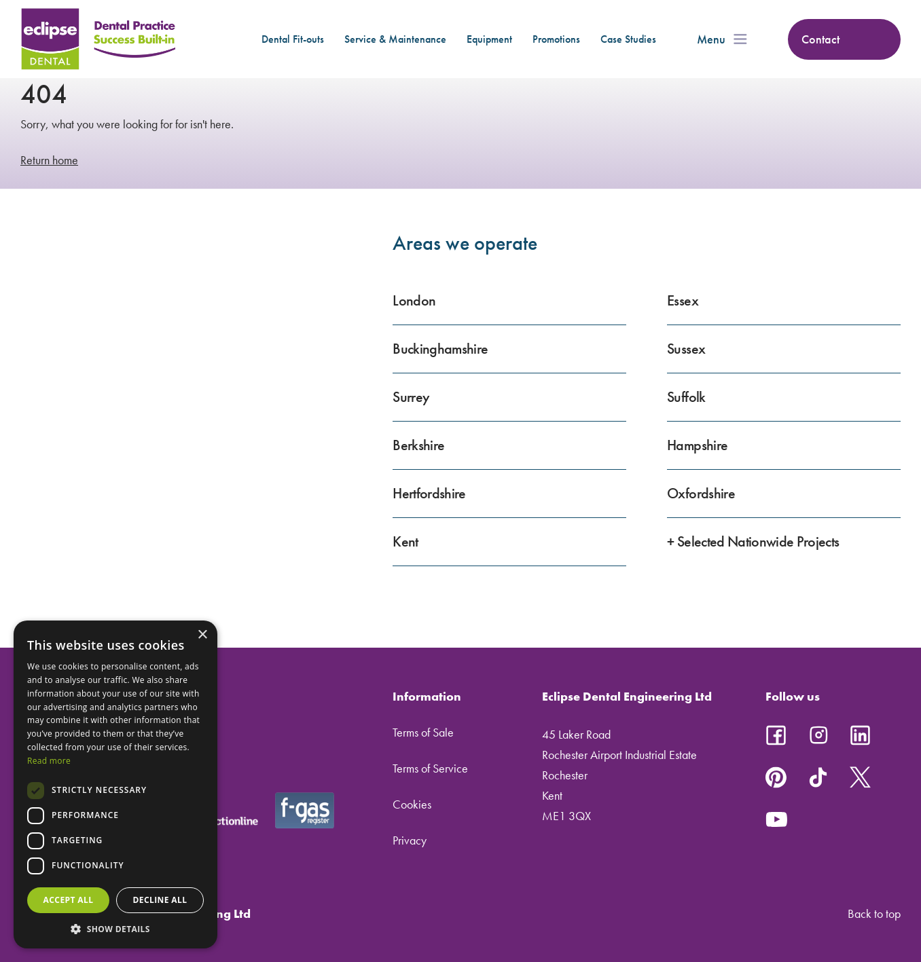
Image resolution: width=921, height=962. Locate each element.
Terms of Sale (423, 732)
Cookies (412, 804)
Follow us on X (860, 777)
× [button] (202, 635)
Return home (49, 160)
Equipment (489, 39)
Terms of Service (430, 768)
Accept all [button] (68, 900)
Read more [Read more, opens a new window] (49, 760)
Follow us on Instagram (818, 735)
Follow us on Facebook (776, 735)
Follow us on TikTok (818, 777)
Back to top (874, 913)
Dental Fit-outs (292, 39)
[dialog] (115, 784)
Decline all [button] (160, 900)
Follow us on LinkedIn (860, 735)
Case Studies (628, 39)
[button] (115, 928)
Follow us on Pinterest (776, 777)
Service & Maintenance (395, 39)
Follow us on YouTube (776, 819)
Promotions (556, 39)
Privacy (410, 840)
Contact (820, 39)
